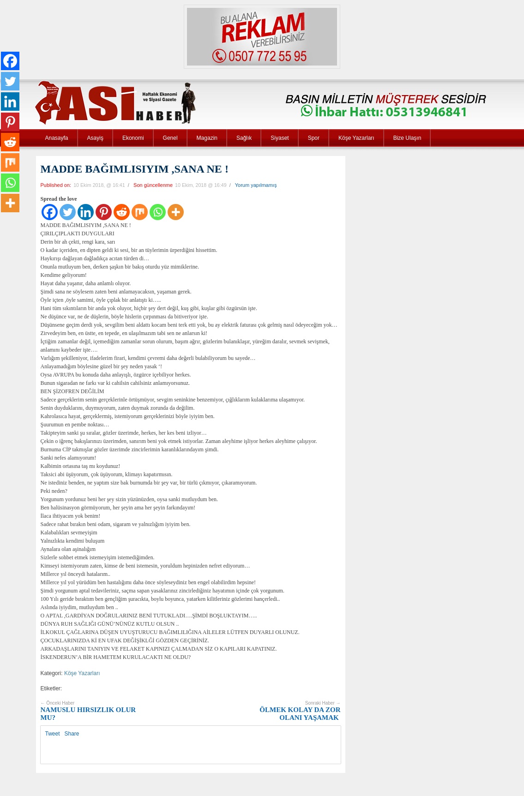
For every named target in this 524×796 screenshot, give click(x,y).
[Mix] (140, 212)
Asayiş (95, 138)
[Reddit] (122, 212)
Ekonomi (133, 138)
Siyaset (280, 138)
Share (72, 733)
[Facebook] (50, 212)
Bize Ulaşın (407, 138)
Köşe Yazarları (356, 138)
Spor (313, 138)
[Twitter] (68, 212)
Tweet (52, 733)
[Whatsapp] (158, 212)
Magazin (207, 138)
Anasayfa (56, 138)
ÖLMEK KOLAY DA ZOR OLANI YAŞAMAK (299, 710)
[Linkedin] (86, 212)
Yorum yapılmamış (256, 185)
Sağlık (244, 138)
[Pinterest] (104, 212)
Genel (170, 138)
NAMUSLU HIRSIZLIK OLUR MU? (88, 710)
